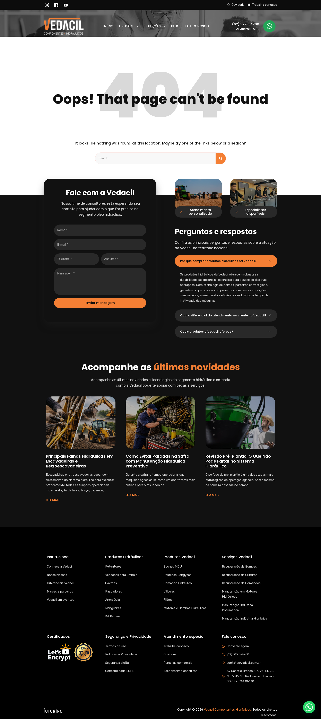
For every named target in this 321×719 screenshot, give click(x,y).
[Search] (221, 158)
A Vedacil (129, 26)
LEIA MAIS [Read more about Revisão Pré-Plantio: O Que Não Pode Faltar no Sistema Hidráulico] (212, 495)
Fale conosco (197, 26)
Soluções (155, 26)
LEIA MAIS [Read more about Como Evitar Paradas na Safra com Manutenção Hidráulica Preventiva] (132, 495)
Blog (175, 26)
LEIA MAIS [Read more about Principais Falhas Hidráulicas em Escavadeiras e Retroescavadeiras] (53, 500)
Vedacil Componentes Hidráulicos (227, 709)
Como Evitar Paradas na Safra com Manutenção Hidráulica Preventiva (157, 461)
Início (108, 26)
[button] (309, 707)
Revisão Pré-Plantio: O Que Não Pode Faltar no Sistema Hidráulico (238, 461)
